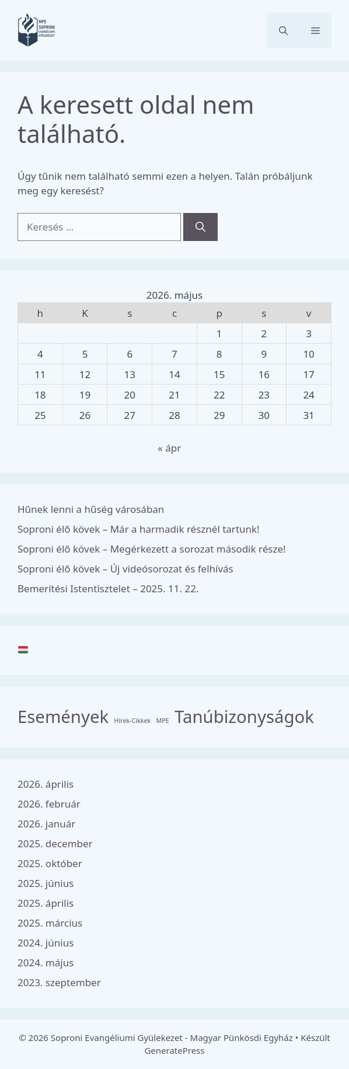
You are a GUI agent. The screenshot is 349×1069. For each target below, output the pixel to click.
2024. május (46, 962)
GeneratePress (174, 1050)
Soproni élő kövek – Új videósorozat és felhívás (125, 568)
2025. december (55, 843)
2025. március (50, 923)
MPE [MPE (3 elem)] (162, 721)
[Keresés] (200, 227)
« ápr (169, 448)
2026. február (49, 804)
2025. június (46, 883)
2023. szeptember (59, 982)
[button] (283, 30)
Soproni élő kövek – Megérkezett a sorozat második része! (152, 549)
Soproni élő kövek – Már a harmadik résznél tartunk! (139, 529)
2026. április (46, 784)
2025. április (46, 903)
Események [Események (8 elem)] (63, 716)
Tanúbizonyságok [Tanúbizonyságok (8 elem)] (244, 716)
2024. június (46, 942)
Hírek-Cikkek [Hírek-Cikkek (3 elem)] (132, 721)
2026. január (46, 823)
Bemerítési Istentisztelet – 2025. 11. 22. (108, 588)
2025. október (50, 863)
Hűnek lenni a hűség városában (91, 509)
